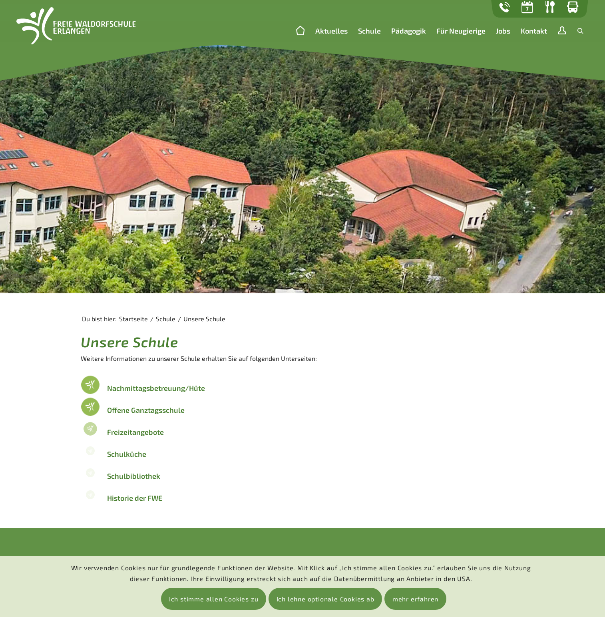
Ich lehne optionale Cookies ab (325, 599)
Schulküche (126, 454)
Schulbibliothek (133, 476)
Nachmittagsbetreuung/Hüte (156, 388)
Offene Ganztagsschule (146, 410)
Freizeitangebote (135, 432)
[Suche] (580, 31)
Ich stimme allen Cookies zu (214, 599)
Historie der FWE (134, 498)
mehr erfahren (415, 599)
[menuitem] (300, 31)
